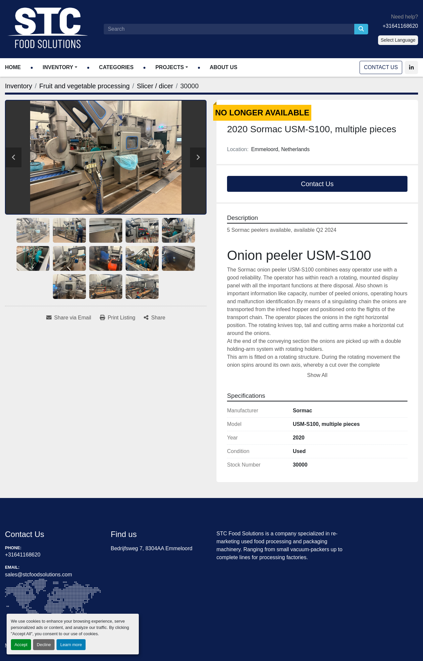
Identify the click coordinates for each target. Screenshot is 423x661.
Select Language (398, 40)
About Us (224, 67)
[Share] (154, 317)
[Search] (229, 29)
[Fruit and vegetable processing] (84, 86)
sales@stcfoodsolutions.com (38, 574)
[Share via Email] (69, 317)
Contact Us (381, 67)
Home (13, 67)
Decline (44, 644)
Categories (116, 67)
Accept (21, 644)
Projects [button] (169, 67)
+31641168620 (400, 26)
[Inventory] (18, 86)
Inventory (58, 67)
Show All (317, 375)
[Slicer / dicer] (155, 86)
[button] (60, 67)
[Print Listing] (118, 317)
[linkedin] (411, 67)
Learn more (71, 644)
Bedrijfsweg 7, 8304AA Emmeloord (151, 548)
